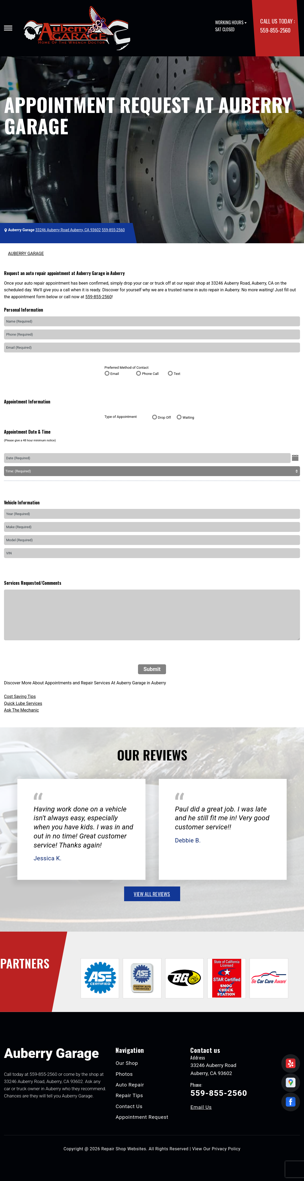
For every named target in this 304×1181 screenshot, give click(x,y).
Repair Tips (129, 1095)
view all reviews (152, 893)
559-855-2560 (275, 30)
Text (177, 374)
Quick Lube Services (23, 703)
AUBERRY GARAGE (26, 253)
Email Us (201, 1107)
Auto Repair (130, 1085)
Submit (151, 669)
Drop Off (164, 417)
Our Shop (127, 1063)
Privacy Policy (226, 1148)
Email (114, 374)
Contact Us (129, 1106)
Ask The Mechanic (21, 710)
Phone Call (150, 374)
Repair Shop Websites (123, 1148)
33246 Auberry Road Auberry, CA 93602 (68, 230)
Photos (124, 1074)
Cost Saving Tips (20, 696)
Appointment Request (142, 1117)
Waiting (188, 417)
